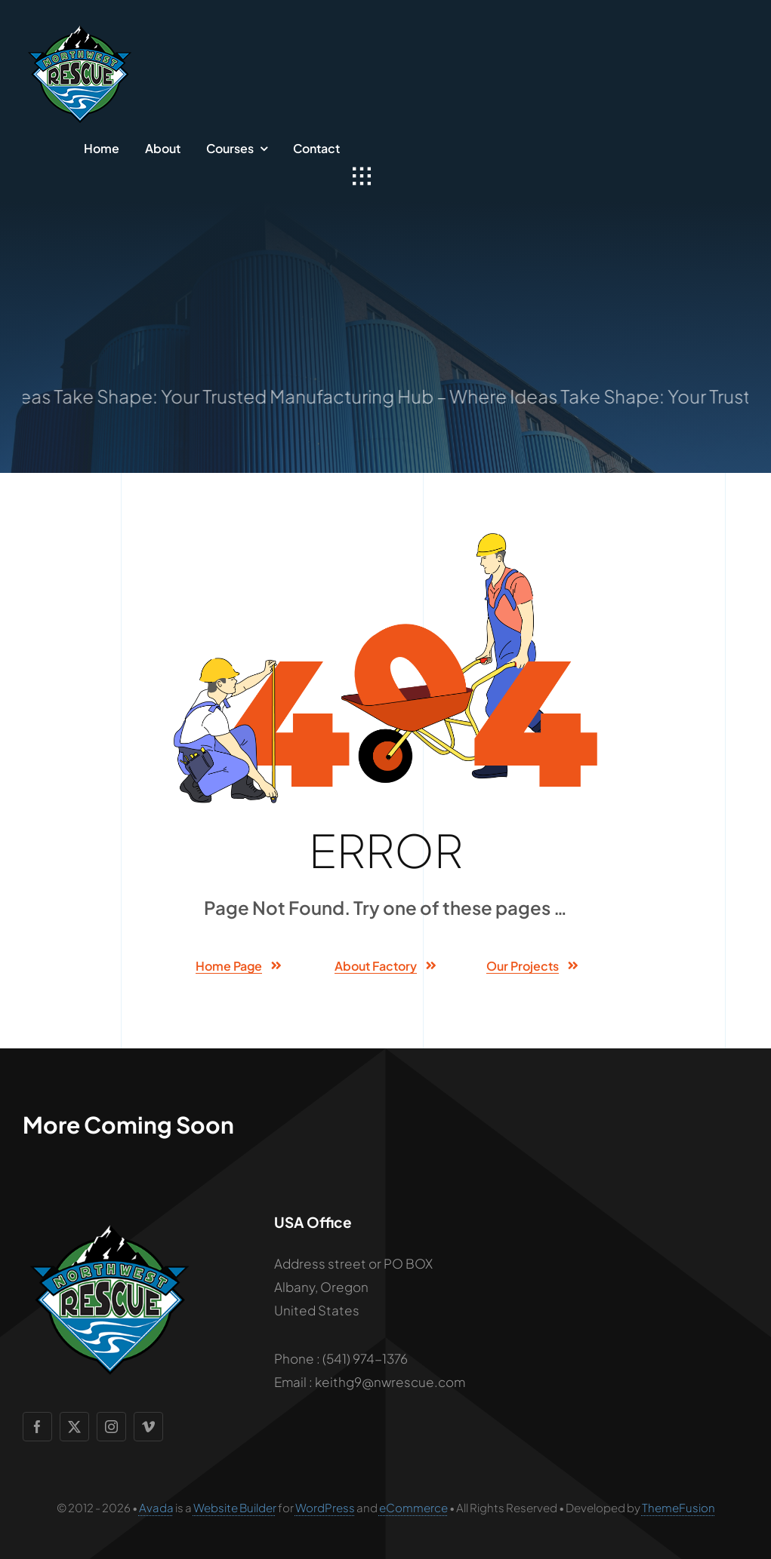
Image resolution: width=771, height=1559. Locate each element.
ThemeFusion (678, 1507)
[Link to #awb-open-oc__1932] (362, 176)
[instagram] (111, 1426)
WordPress (325, 1507)
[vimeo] (148, 1426)
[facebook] (37, 1426)
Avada (156, 1507)
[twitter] (74, 1426)
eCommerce (413, 1507)
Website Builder (234, 1507)
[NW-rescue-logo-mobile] (79, 22)
